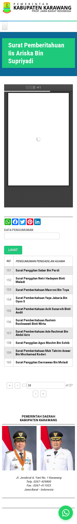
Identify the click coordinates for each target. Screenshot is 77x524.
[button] (65, 512)
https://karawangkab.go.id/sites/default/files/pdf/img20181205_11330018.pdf (38, 145)
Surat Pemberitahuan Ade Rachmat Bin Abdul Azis (42, 333)
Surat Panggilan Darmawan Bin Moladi (42, 362)
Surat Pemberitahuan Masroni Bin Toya (42, 290)
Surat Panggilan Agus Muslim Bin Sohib (42, 342)
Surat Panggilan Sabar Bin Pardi (37, 270)
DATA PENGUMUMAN (18, 230)
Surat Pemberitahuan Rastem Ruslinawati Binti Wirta (36, 322)
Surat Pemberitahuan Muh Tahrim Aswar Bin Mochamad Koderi (43, 352)
